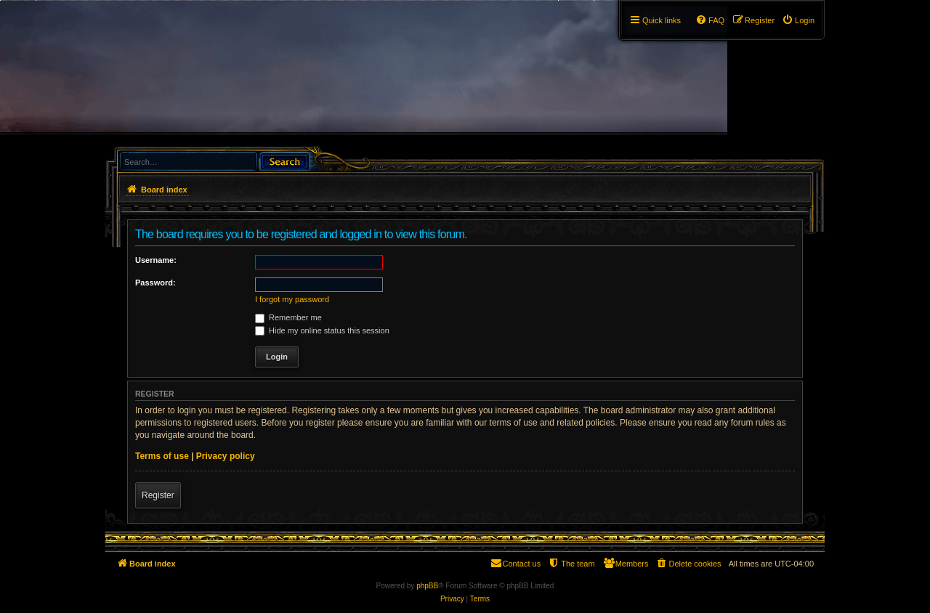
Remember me (288, 317)
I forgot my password (292, 299)
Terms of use (162, 456)
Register (158, 495)
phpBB (427, 586)
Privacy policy (225, 456)
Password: (155, 282)
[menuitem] (798, 20)
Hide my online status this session (322, 330)
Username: (156, 260)
